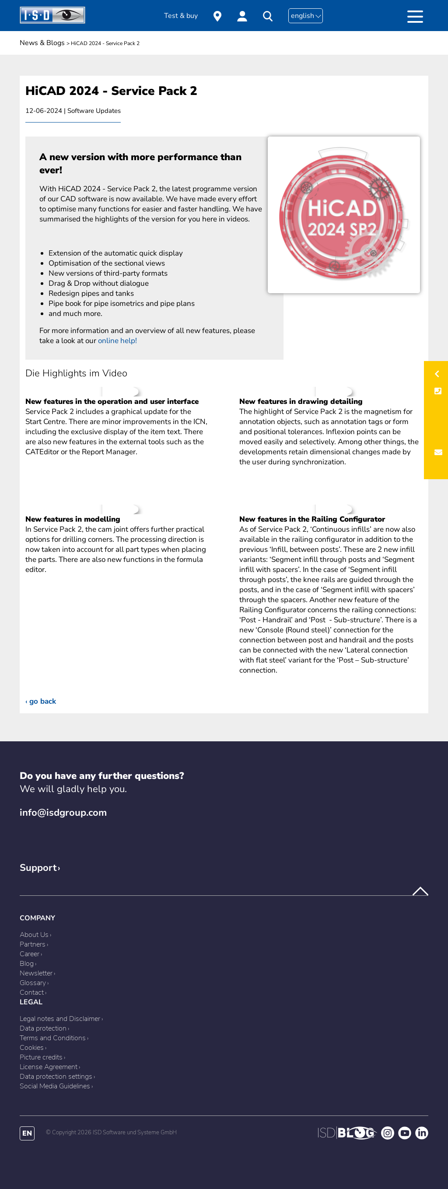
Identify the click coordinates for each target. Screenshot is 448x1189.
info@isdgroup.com (63, 812)
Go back (42, 701)
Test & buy (181, 16)
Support (38, 867)
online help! (117, 341)
